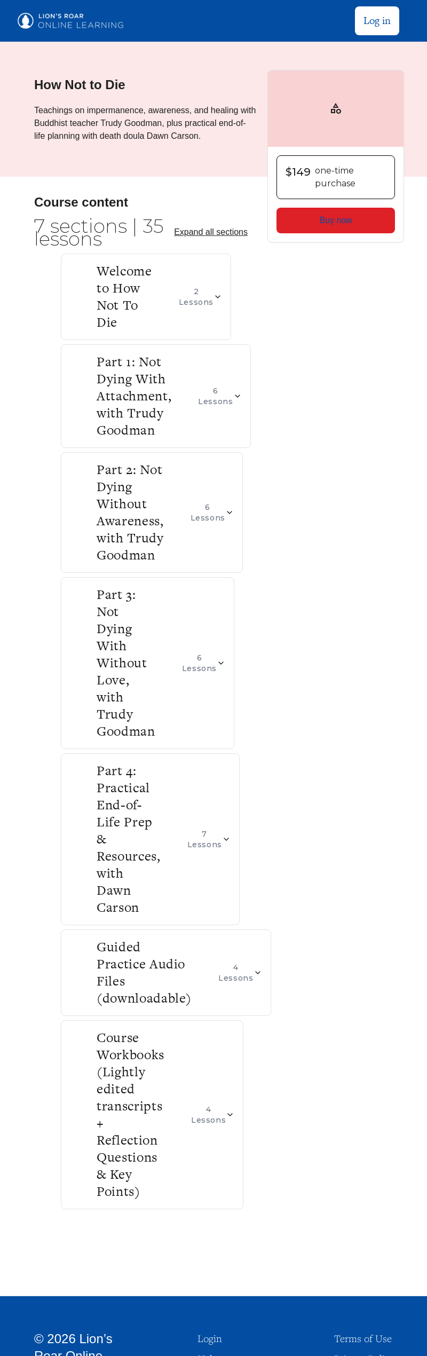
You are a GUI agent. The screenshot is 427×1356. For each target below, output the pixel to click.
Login (209, 1338)
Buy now (336, 220)
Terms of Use (363, 1338)
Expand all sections (211, 231)
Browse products (297, 20)
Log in (377, 20)
